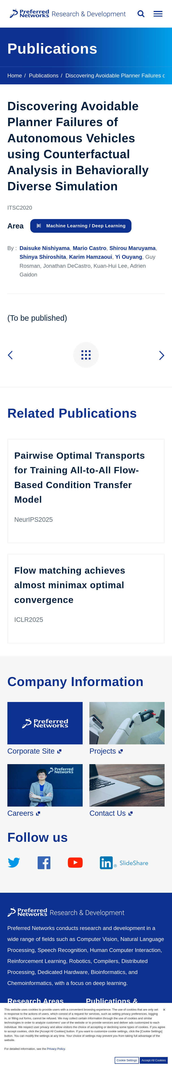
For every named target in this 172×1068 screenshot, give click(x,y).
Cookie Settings (127, 1060)
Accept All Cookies (154, 1060)
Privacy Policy (56, 1048)
